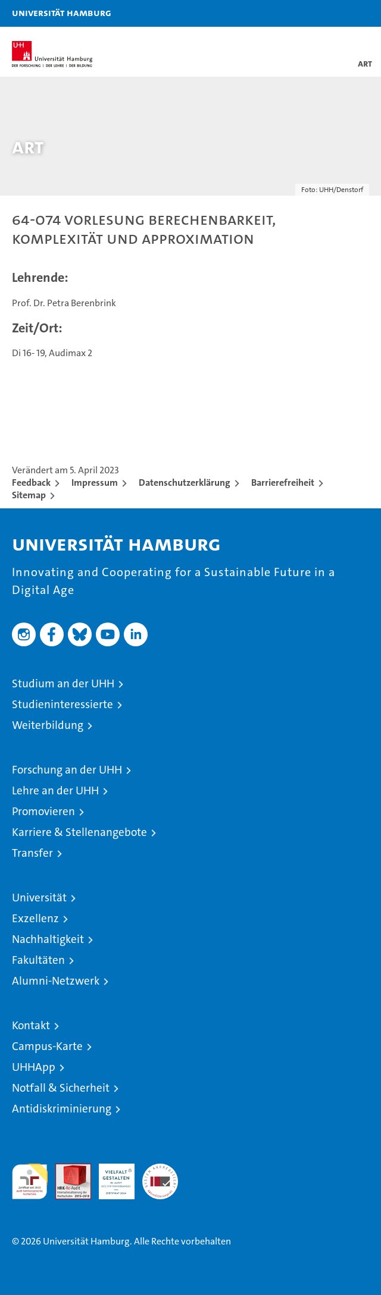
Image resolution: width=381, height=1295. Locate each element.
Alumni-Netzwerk (55, 980)
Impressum (94, 482)
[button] (334, 13)
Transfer (32, 852)
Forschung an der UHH (67, 769)
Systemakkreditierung (160, 1170)
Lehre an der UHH (55, 790)
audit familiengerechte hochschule (30, 1181)
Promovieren (43, 811)
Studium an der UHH (63, 683)
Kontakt (31, 1025)
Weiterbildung (47, 725)
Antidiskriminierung (61, 1108)
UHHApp (33, 1067)
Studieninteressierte (62, 704)
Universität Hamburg (61, 12)
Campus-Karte (47, 1046)
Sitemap (29, 495)
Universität (39, 897)
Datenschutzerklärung (184, 482)
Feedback (31, 482)
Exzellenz (35, 918)
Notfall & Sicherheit (61, 1087)
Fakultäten (38, 960)
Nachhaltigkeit (48, 939)
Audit (66, 1170)
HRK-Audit (110, 1176)
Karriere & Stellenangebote (79, 832)
